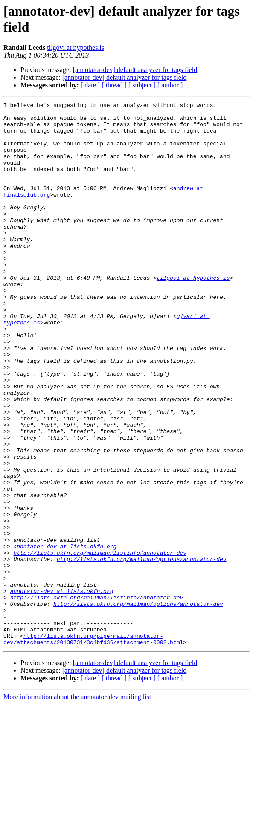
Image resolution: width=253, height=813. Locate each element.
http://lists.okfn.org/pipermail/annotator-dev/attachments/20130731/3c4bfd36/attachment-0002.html (93, 747)
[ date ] (90, 85)
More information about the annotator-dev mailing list (77, 805)
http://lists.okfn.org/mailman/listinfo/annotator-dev (99, 643)
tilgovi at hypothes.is (75, 47)
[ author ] (170, 85)
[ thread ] (114, 85)
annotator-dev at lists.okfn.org (64, 635)
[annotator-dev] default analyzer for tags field (135, 69)
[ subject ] (142, 85)
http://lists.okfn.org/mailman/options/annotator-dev (142, 651)
